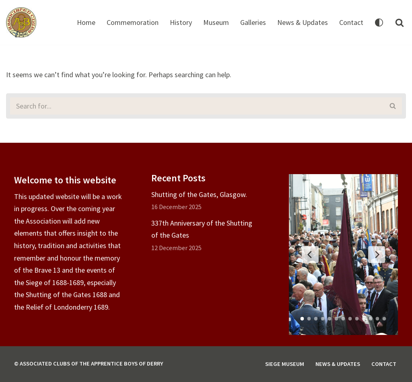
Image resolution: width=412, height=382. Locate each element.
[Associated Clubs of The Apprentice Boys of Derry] (21, 22)
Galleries (253, 22)
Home (86, 22)
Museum (216, 22)
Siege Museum (284, 364)
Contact (351, 22)
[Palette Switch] (379, 22)
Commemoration (133, 22)
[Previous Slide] (310, 254)
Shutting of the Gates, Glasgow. (199, 194)
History (181, 22)
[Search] (399, 22)
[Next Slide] (376, 254)
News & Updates (302, 22)
